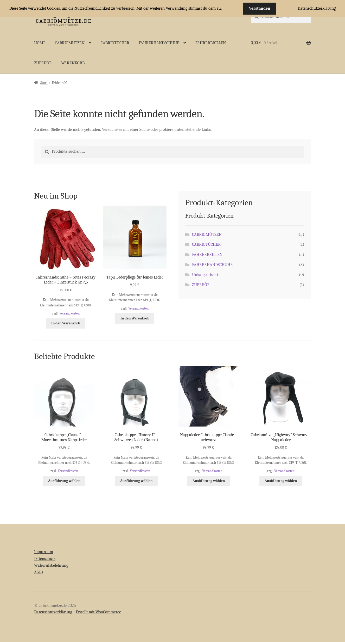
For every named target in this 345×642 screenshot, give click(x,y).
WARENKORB (73, 63)
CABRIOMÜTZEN (70, 43)
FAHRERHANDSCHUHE (159, 43)
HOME (40, 43)
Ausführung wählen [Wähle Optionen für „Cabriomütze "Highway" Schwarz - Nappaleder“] (281, 481)
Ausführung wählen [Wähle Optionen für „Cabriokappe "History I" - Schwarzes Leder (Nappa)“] (136, 481)
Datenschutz (44, 558)
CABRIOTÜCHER (115, 43)
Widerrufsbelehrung (51, 565)
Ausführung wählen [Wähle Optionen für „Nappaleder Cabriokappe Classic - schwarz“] (209, 481)
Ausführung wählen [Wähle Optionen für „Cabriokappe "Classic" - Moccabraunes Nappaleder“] (64, 481)
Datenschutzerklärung (53, 612)
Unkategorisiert (205, 274)
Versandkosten (69, 313)
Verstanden (259, 8)
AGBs (38, 572)
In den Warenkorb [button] (65, 323)
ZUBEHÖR (43, 63)
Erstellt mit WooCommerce (98, 612)
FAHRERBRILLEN (210, 43)
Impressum (43, 552)
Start (44, 83)
